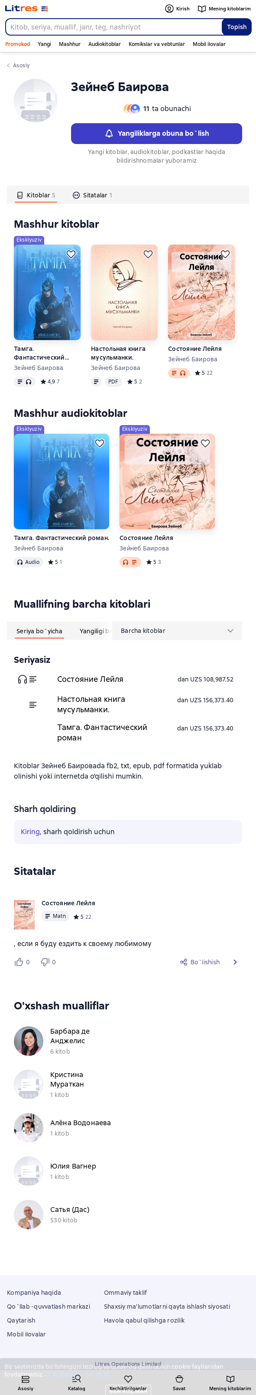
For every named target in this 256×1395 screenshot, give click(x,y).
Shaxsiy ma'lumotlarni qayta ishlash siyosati (167, 1306)
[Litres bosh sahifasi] (26, 9)
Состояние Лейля (195, 349)
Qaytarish (21, 1320)
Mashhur (70, 44)
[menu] (177, 631)
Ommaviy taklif (125, 1293)
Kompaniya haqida (34, 1293)
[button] (235, 962)
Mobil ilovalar (209, 44)
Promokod (17, 44)
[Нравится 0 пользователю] (23, 962)
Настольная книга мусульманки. (118, 353)
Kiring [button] (30, 831)
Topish (236, 27)
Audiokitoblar (104, 44)
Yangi (44, 44)
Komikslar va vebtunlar (157, 44)
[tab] (36, 194)
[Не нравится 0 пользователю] (49, 962)
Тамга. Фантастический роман (39, 353)
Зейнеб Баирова (39, 368)
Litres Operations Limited (128, 1364)
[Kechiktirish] (71, 254)
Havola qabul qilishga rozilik (144, 1320)
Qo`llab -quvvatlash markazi (48, 1306)
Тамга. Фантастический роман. (61, 538)
